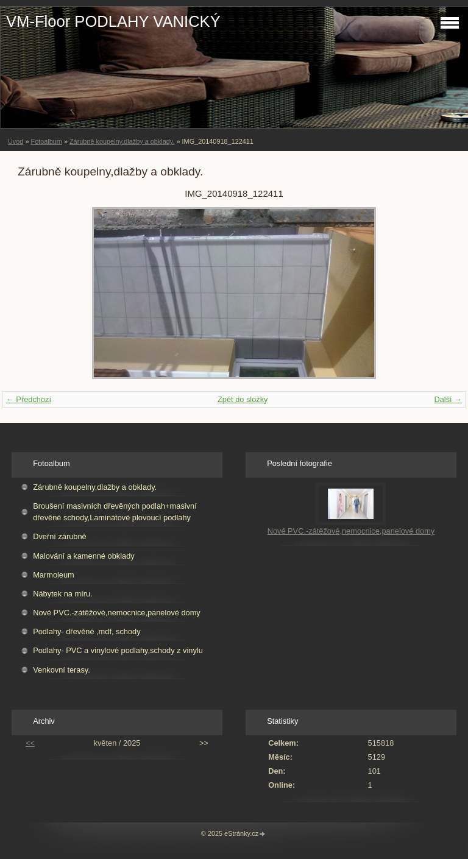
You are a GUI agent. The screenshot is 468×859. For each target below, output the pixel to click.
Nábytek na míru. (62, 593)
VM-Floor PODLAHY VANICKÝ (113, 21)
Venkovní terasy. (61, 669)
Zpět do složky (243, 399)
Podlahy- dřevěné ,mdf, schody (86, 631)
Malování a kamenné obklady (83, 555)
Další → (448, 399)
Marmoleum (53, 574)
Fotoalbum (46, 141)
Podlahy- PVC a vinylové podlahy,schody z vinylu (118, 650)
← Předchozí (28, 399)
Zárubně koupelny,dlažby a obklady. (122, 141)
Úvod (15, 141)
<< (30, 743)
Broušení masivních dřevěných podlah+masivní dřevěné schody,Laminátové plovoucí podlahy (115, 511)
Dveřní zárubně (60, 536)
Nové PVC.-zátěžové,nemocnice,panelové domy (116, 612)
